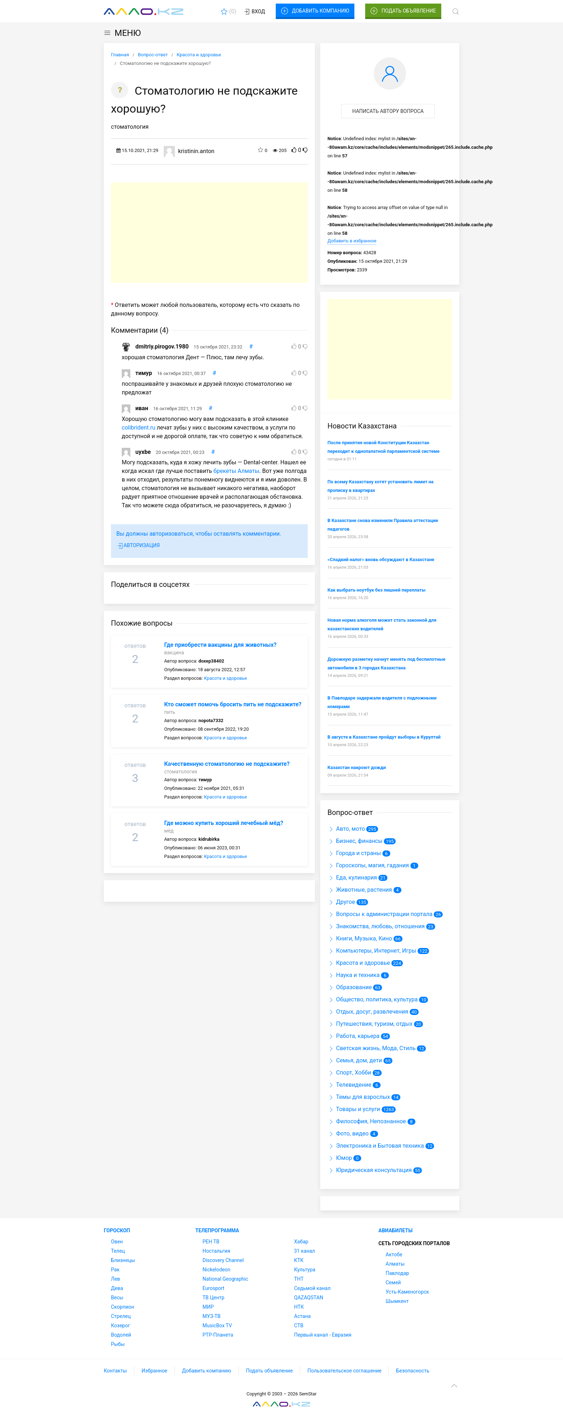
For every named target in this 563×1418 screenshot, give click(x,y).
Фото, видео (348, 1133)
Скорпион (122, 1307)
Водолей (121, 1335)
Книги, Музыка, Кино (359, 938)
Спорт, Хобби (349, 1072)
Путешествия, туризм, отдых (370, 1023)
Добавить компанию (315, 11)
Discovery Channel (223, 1260)
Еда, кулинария (352, 877)
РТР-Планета (218, 1335)
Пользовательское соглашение (344, 1371)
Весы (117, 1297)
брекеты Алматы (236, 471)
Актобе (394, 1254)
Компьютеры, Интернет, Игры (371, 950)
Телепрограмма (217, 1230)
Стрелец (121, 1316)
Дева (117, 1288)
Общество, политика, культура (372, 999)
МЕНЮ (122, 33)
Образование (349, 987)
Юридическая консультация (369, 1170)
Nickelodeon (217, 1269)
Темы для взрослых (358, 1097)
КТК (298, 1260)
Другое (341, 901)
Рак (115, 1269)
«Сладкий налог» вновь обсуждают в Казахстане (380, 559)
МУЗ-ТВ (211, 1316)
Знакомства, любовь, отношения (376, 926)
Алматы (395, 1264)
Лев (115, 1279)
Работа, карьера (353, 1036)
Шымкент (397, 1301)
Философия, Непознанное (366, 1121)
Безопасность (412, 1371)
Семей (393, 1282)
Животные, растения (359, 889)
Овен (117, 1241)
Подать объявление (403, 11)
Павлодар (397, 1273)
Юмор (339, 1157)
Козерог (120, 1325)
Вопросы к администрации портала (379, 914)
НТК (299, 1307)
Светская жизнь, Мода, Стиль (371, 1048)
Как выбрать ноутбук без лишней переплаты (376, 590)
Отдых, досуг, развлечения (367, 1011)
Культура (304, 1269)
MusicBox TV (217, 1325)
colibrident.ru (138, 427)
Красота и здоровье (225, 678)
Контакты (115, 1371)
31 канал (304, 1251)
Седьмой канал (312, 1288)
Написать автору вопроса (388, 111)
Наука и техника (353, 975)
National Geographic (225, 1279)
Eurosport (213, 1288)
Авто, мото (346, 828)
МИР (208, 1307)
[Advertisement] (209, 232)
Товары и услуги (353, 1109)
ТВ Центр (213, 1297)
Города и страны (354, 853)
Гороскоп (117, 1230)
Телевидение (349, 1084)
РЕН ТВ (211, 1241)
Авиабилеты (395, 1230)
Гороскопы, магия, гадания (368, 865)
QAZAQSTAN (308, 1297)
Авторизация (138, 546)
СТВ (298, 1325)
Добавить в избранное (351, 240)
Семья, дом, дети (354, 1060)
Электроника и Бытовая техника (375, 1145)
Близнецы (123, 1260)
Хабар (301, 1241)
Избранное (154, 1371)
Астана (302, 1316)
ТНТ (299, 1279)
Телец (118, 1251)
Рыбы (118, 1344)
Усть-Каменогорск (407, 1292)
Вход (254, 11)
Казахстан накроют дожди (356, 767)
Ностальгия (216, 1251)
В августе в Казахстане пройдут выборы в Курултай (384, 737)
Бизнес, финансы (354, 841)
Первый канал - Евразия (323, 1335)
